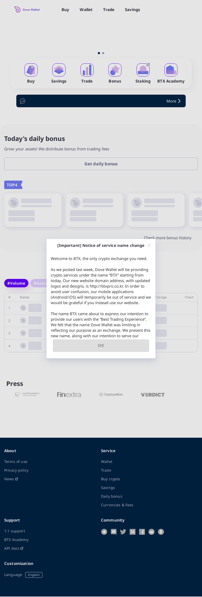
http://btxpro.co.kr (106, 286)
